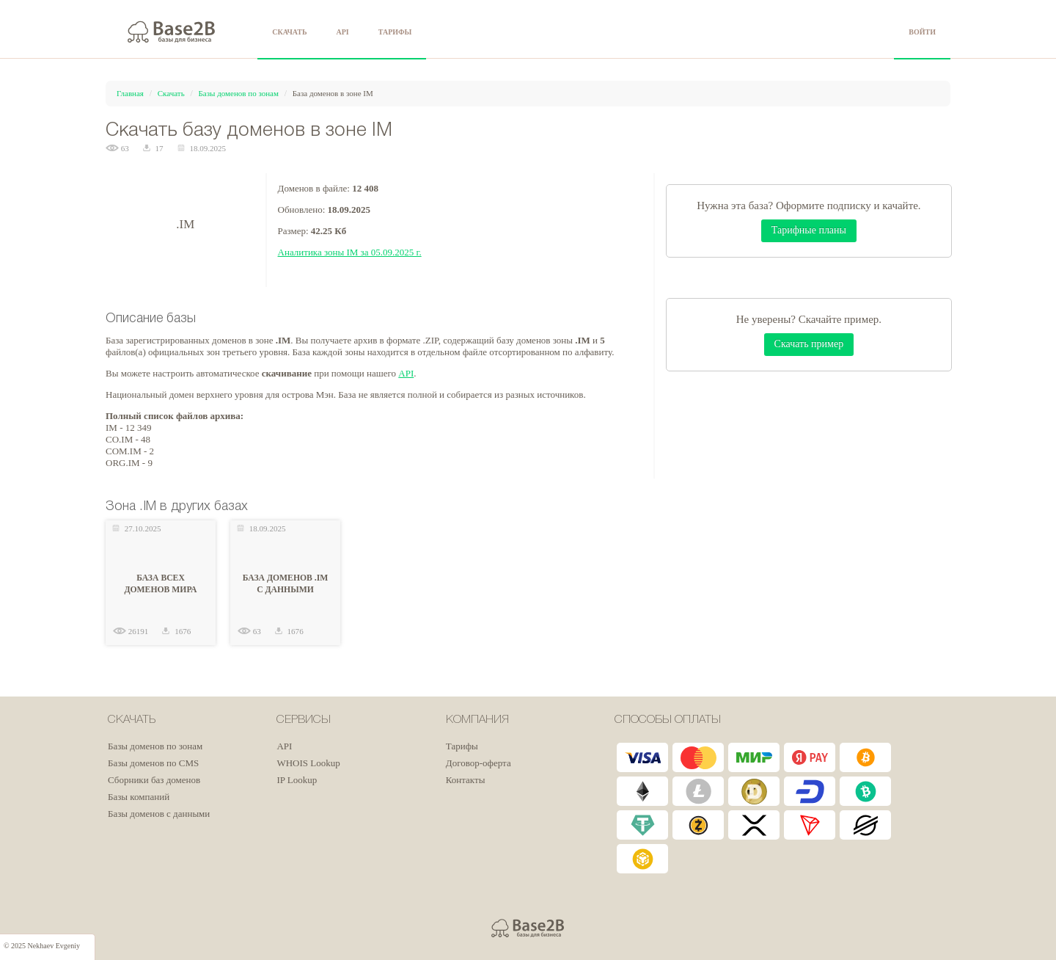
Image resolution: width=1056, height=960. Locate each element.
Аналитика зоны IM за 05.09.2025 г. (350, 252)
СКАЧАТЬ (289, 32)
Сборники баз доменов (154, 779)
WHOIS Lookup (308, 762)
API (343, 32)
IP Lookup (296, 779)
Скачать (171, 93)
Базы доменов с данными (159, 813)
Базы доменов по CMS (153, 762)
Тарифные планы (808, 230)
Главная (130, 93)
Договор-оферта (478, 762)
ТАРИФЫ (395, 32)
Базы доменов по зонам (239, 93)
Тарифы (462, 746)
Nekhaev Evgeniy (54, 946)
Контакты (465, 779)
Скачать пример (809, 343)
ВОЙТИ (922, 32)
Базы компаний (138, 796)
